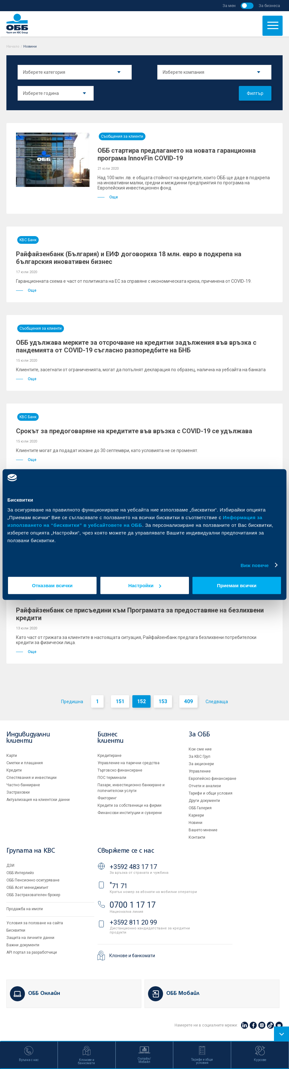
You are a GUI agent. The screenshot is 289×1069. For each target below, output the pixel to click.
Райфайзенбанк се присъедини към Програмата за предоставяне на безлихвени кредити (140, 614)
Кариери (196, 815)
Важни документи (22, 945)
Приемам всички (237, 585)
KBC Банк (28, 240)
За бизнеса (269, 5)
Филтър (255, 93)
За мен (229, 5)
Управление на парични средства (129, 763)
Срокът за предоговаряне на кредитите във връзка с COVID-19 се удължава (134, 431)
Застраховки (18, 792)
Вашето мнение (203, 830)
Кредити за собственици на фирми (129, 805)
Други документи (204, 800)
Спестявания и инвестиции (31, 777)
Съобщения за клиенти (122, 136)
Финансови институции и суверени (130, 813)
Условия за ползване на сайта (34, 923)
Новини (195, 822)
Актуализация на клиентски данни (38, 799)
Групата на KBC (30, 851)
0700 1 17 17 (133, 905)
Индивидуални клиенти (28, 738)
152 (141, 701)
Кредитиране (109, 755)
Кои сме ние (200, 749)
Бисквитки (15, 930)
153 (163, 701)
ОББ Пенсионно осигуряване (32, 880)
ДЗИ (10, 865)
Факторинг (107, 798)
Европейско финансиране (212, 778)
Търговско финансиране (120, 770)
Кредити (14, 770)
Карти (11, 755)
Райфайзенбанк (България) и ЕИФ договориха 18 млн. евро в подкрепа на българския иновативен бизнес (128, 257)
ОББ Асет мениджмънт (27, 887)
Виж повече (254, 565)
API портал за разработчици (31, 952)
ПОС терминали (112, 777)
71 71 (119, 886)
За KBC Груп (199, 756)
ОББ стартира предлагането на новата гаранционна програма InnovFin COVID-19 (177, 154)
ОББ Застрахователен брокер (33, 895)
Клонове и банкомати (132, 955)
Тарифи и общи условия (210, 793)
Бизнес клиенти (110, 738)
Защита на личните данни (30, 937)
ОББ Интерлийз (20, 873)
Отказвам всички (52, 585)
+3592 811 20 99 (133, 922)
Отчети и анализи (205, 786)
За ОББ (199, 735)
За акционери (201, 764)
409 (188, 701)
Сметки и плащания (24, 763)
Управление (200, 771)
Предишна (72, 701)
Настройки (144, 585)
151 (120, 701)
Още (108, 197)
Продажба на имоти (24, 909)
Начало (13, 46)
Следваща (217, 701)
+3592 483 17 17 (133, 867)
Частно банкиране (23, 785)
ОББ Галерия (200, 808)
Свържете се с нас (126, 851)
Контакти (197, 837)
